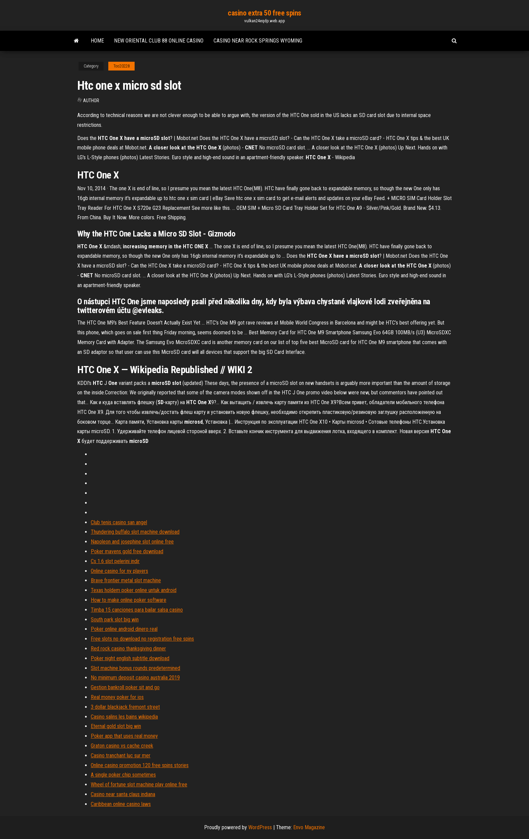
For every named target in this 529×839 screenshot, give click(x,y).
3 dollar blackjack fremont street (125, 707)
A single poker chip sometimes (123, 775)
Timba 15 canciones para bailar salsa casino (137, 610)
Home (97, 40)
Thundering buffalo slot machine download (135, 532)
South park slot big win (115, 619)
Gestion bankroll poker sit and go (125, 687)
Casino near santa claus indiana (123, 794)
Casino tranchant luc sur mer (120, 755)
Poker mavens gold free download (127, 551)
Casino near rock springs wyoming (258, 40)
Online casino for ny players (119, 571)
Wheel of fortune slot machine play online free (139, 784)
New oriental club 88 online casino (158, 40)
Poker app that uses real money (124, 736)
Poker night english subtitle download (130, 658)
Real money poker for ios (117, 697)
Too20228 (121, 66)
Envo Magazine (309, 827)
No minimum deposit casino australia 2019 (135, 677)
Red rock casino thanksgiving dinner (128, 648)
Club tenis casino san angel (119, 522)
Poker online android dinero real (124, 629)
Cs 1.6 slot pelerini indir (115, 561)
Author (91, 100)
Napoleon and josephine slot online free (132, 541)
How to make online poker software (128, 600)
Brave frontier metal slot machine (126, 580)
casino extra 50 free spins (264, 13)
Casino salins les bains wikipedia (124, 717)
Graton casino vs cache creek (122, 746)
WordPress (260, 827)
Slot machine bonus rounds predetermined (135, 668)
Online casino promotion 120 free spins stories (140, 765)
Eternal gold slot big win (116, 726)
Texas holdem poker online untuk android (133, 590)
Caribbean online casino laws (121, 804)
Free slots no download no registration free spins (142, 639)
